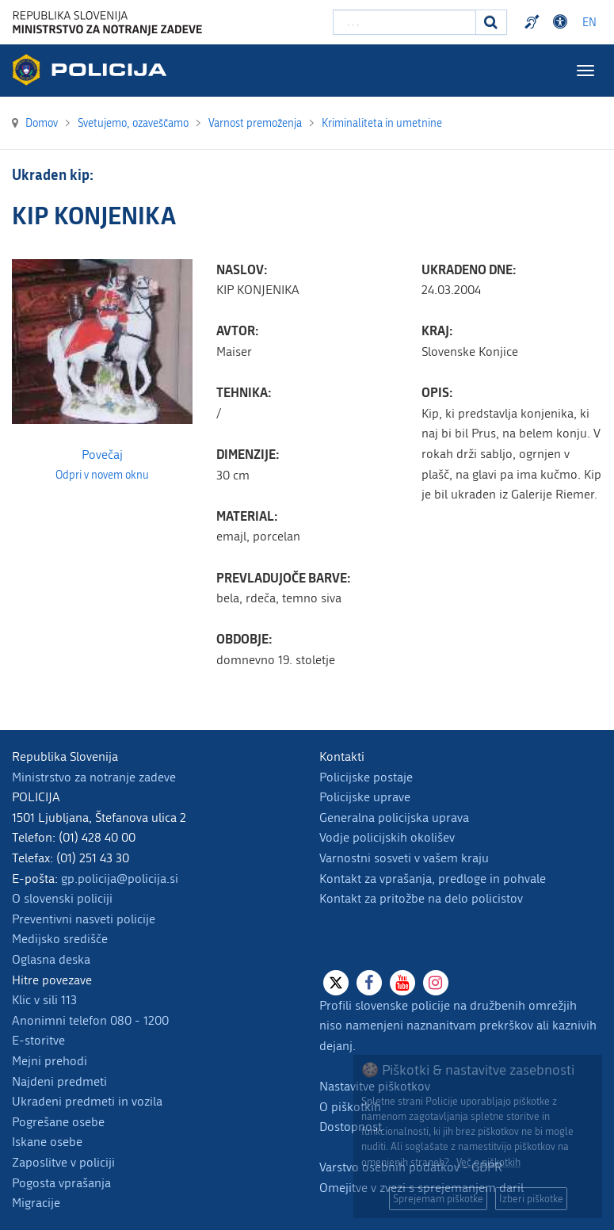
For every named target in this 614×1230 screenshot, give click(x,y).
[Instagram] (435, 982)
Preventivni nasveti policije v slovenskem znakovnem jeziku (533, 22)
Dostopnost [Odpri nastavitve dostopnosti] (562, 22)
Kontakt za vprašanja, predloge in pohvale (432, 878)
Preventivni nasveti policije (83, 918)
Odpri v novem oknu (102, 475)
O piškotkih (350, 1106)
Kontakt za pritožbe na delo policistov (421, 898)
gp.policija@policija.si (119, 878)
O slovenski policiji (62, 898)
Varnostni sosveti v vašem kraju (404, 857)
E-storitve (38, 1040)
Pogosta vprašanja (61, 1182)
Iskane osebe (47, 1141)
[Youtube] (402, 982)
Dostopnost (350, 1126)
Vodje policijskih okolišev (387, 837)
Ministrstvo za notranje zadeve (94, 777)
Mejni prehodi (49, 1060)
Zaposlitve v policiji (63, 1162)
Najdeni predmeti (59, 1081)
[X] (336, 982)
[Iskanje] (491, 22)
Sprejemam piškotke (438, 1199)
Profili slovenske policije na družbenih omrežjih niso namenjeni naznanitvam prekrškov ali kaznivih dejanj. (458, 1025)
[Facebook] (369, 982)
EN (589, 22)
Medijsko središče (60, 938)
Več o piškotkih (488, 1162)
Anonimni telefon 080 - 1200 (90, 1020)
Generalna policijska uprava (394, 817)
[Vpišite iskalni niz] (404, 22)
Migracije (36, 1202)
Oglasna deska (51, 959)
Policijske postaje (366, 777)
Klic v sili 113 (44, 999)
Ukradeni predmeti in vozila (87, 1101)
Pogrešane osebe (58, 1121)
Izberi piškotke (531, 1199)
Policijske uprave (364, 796)
